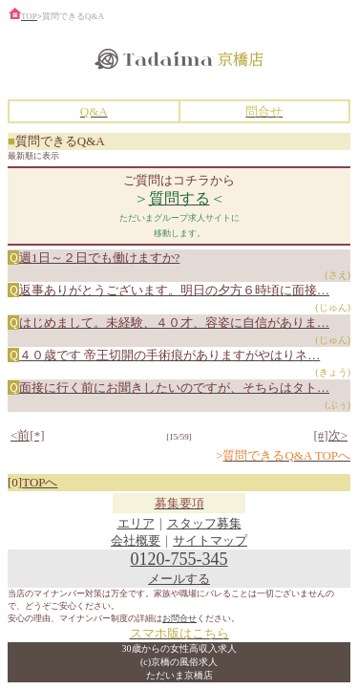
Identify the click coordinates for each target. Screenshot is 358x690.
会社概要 (135, 540)
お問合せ (179, 618)
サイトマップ (210, 540)
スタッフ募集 (204, 523)
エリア (136, 523)
